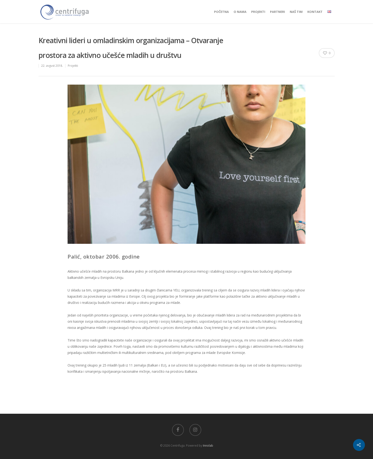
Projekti (258, 12)
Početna (221, 12)
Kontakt (315, 12)
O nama (240, 12)
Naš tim (296, 12)
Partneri (277, 12)
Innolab (208, 446)
